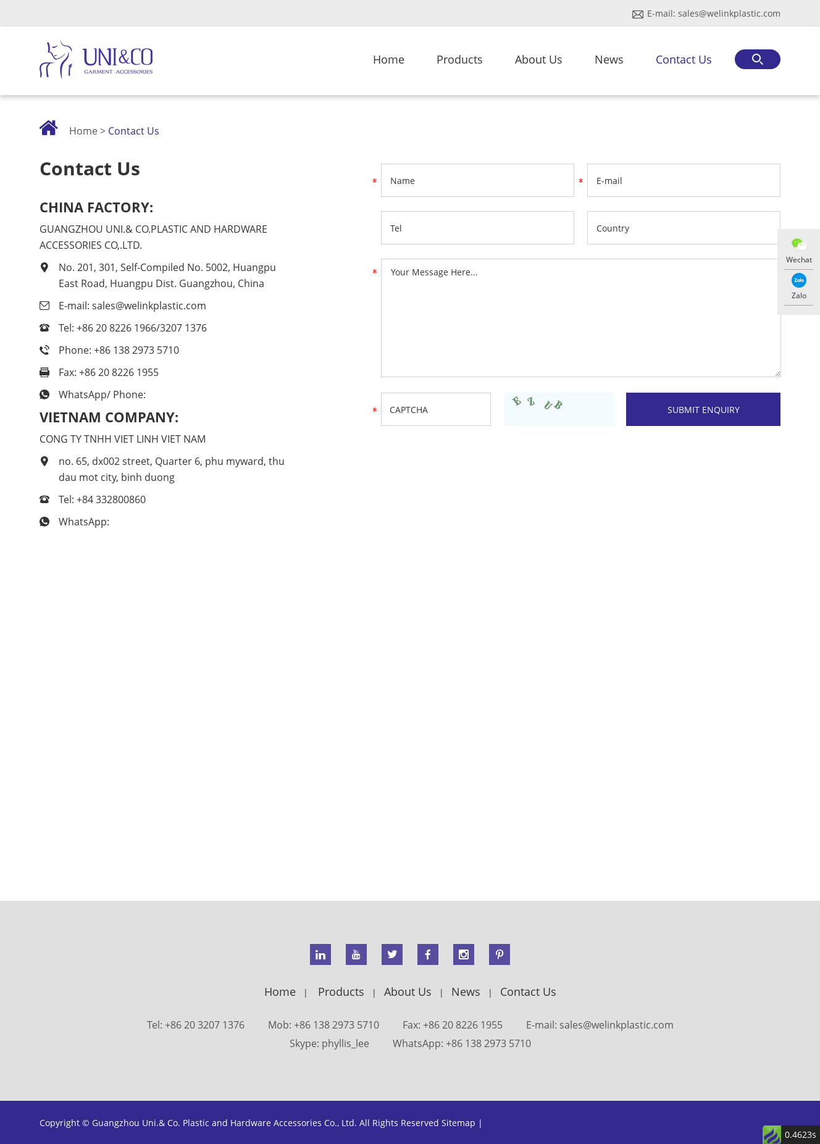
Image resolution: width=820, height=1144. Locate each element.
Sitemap (458, 1123)
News (609, 59)
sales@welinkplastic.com (729, 13)
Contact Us (684, 59)
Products (460, 59)
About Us (539, 59)
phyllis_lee (345, 1043)
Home (388, 59)
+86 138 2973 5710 (488, 1043)
